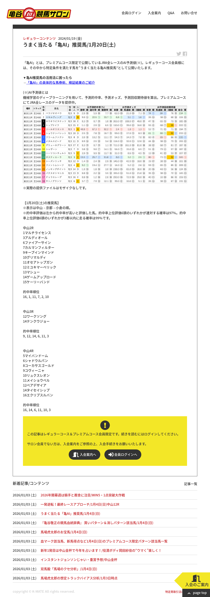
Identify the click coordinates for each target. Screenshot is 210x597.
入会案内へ (84, 454)
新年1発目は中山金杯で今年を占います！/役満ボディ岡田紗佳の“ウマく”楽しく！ (101, 550)
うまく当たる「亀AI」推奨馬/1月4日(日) (70, 513)
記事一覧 (190, 483)
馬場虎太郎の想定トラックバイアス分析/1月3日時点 (79, 577)
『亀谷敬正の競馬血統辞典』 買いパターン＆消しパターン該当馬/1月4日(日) (97, 522)
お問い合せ (189, 12)
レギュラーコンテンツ (39, 38)
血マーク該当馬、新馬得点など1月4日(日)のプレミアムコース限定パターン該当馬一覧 (104, 541)
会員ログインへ (122, 454)
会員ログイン (131, 12)
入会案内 (154, 12)
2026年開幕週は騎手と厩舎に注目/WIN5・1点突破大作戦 (83, 494)
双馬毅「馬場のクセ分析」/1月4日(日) (69, 568)
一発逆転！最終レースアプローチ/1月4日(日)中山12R (80, 504)
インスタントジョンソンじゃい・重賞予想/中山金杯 (79, 559)
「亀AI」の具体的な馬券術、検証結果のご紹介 (60, 82)
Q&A (171, 12)
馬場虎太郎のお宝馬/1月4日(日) (64, 531)
